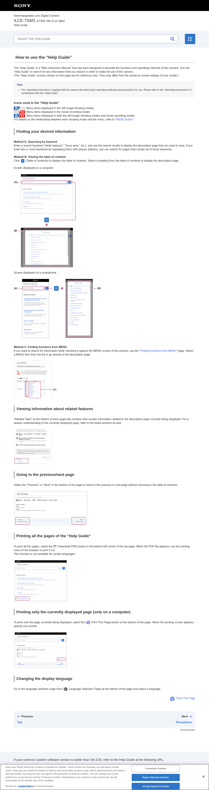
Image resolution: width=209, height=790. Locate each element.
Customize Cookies (155, 771)
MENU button (124, 119)
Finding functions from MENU (158, 350)
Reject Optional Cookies (156, 780)
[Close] (203, 779)
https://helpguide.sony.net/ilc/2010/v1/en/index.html (49, 766)
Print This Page (185, 698)
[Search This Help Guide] (96, 39)
